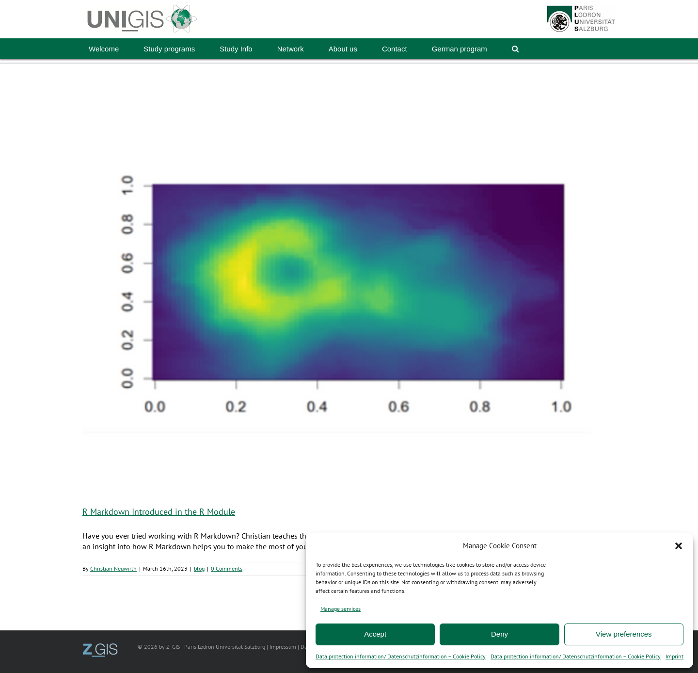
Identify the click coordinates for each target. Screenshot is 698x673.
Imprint (674, 656)
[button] (678, 546)
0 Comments (226, 568)
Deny (499, 634)
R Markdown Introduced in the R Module (158, 511)
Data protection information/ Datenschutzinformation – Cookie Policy (401, 656)
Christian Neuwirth (113, 568)
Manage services (340, 608)
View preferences (624, 634)
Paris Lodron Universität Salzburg (224, 646)
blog (199, 568)
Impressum (283, 646)
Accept (375, 634)
